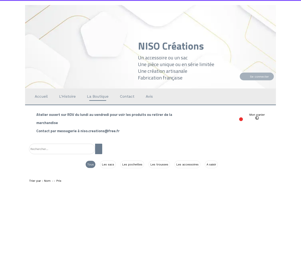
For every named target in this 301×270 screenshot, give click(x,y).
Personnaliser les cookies (198, 267)
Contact (127, 96)
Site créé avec (107, 267)
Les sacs (108, 164)
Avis (149, 96)
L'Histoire (67, 96)
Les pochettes (132, 164)
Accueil (41, 96)
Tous (90, 164)
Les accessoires (187, 164)
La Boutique (97, 96)
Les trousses (159, 164)
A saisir (211, 164)
